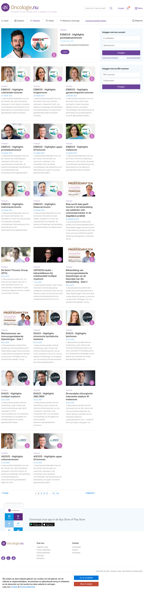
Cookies (14, 587)
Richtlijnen (40, 558)
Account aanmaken (133, 58)
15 (53, 493)
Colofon (75, 550)
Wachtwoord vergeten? (110, 58)
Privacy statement (44, 550)
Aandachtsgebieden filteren (95, 21)
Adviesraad (76, 547)
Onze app (40, 556)
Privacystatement (27, 587)
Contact (75, 543)
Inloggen (121, 8)
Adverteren (76, 553)
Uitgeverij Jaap (42, 547)
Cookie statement (43, 553)
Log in (65, 52)
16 (57, 493)
